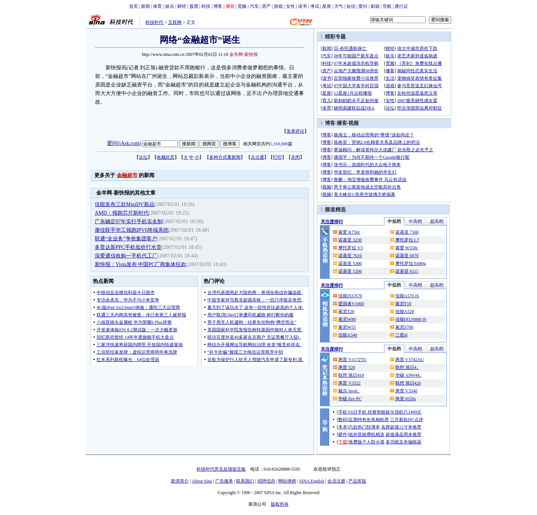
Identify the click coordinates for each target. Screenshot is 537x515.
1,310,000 (279, 143)
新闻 (145, 6)
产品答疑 (357, 481)
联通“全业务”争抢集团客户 (126, 238)
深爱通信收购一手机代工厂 (126, 256)
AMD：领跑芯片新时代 (122, 213)
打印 (277, 157)
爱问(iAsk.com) (124, 143)
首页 (133, 6)
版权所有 (280, 504)
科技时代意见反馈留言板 (221, 469)
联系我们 (245, 481)
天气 (338, 6)
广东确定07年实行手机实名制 (129, 221)
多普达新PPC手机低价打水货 (128, 247)
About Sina (202, 481)
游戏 (278, 6)
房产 (266, 6)
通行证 (401, 6)
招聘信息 (266, 481)
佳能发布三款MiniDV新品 (124, 204)
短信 (350, 6)
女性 (290, 6)
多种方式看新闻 (225, 157)
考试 (314, 6)
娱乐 (169, 6)
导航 (387, 6)
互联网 (175, 22)
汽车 (254, 6)
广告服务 (224, 481)
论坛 (143, 157)
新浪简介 (180, 481)
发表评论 (295, 131)
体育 (157, 6)
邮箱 (375, 6)
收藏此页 (166, 157)
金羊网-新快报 (243, 54)
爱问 (362, 6)
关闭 (295, 157)
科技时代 (154, 22)
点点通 (257, 157)
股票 (193, 6)
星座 (326, 6)
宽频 (242, 6)
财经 (181, 6)
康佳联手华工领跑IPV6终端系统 (132, 230)
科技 (205, 6)
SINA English (311, 481)
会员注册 (336, 481)
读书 (302, 6)
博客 (217, 6)
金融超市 (127, 175)
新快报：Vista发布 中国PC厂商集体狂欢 (140, 264)
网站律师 (287, 481)
